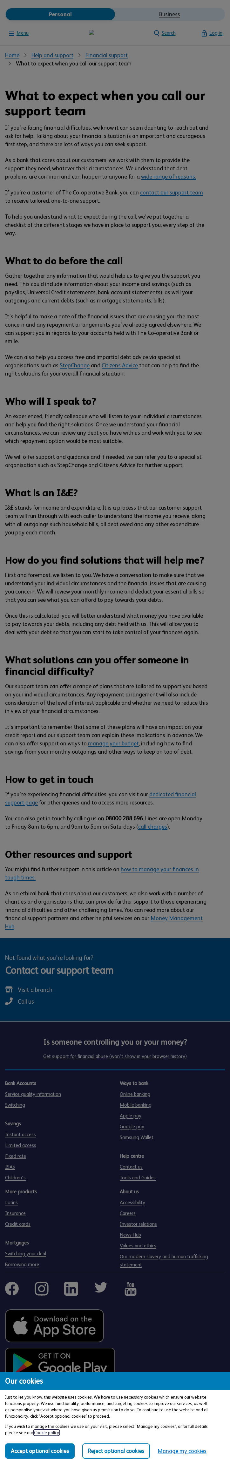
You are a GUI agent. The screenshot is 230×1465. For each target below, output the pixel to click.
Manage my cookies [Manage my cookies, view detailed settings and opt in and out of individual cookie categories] (182, 1451)
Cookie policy (46, 1432)
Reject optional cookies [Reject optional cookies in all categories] (116, 1451)
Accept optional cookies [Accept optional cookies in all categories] (40, 1451)
